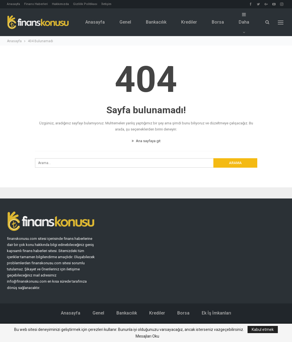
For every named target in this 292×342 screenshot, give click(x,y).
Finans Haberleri (36, 4)
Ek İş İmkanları (216, 313)
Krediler (189, 22)
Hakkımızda (60, 4)
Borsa (218, 22)
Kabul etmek (263, 329)
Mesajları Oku (147, 336)
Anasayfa (13, 4)
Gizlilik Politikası (85, 4)
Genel (125, 22)
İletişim (106, 4)
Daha (244, 18)
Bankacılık (156, 22)
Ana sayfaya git (146, 141)
